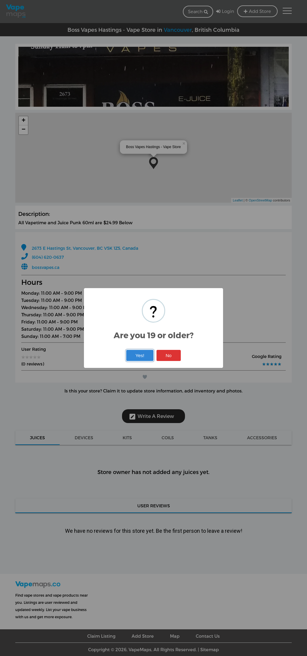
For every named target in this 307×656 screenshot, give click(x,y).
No (168, 355)
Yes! (140, 355)
